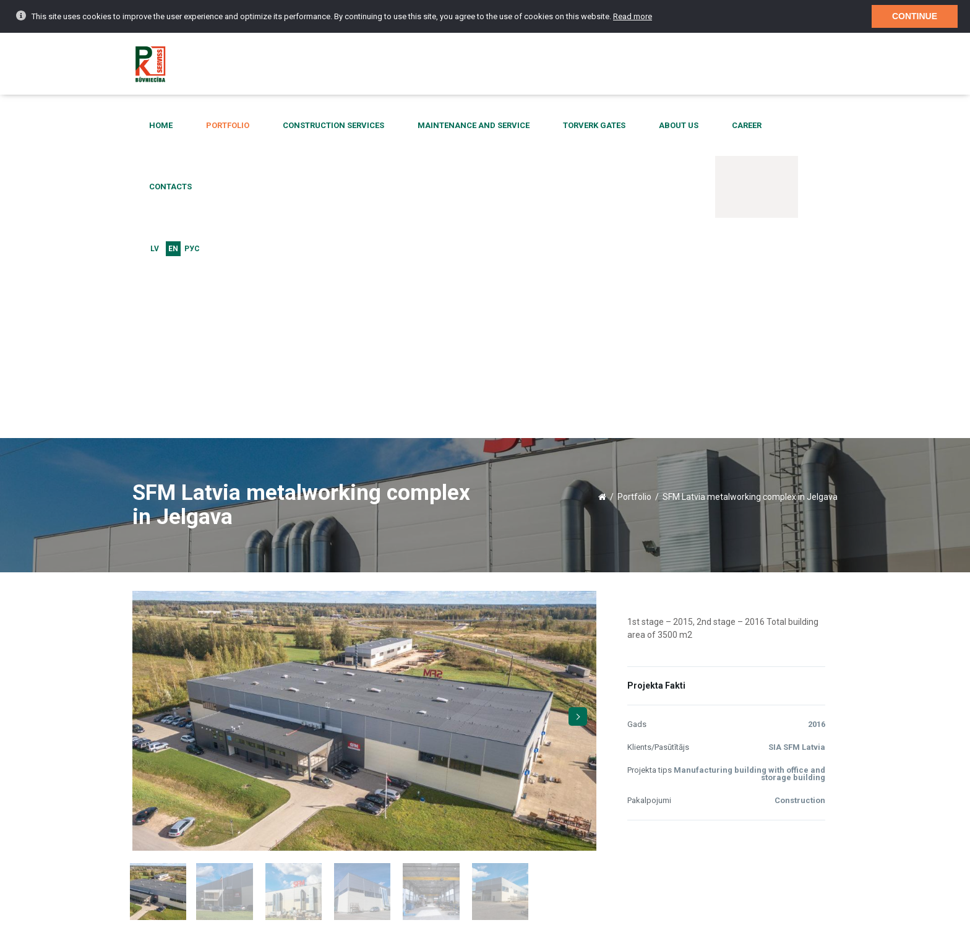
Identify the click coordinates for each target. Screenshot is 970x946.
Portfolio (240, 126)
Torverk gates (562, 126)
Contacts (740, 126)
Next (578, 373)
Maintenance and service (457, 126)
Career (685, 126)
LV (793, 126)
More (311, 745)
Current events (167, 885)
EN (812, 126)
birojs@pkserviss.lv (670, 862)
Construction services (331, 126)
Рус (830, 126)
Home (188, 126)
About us (632, 126)
